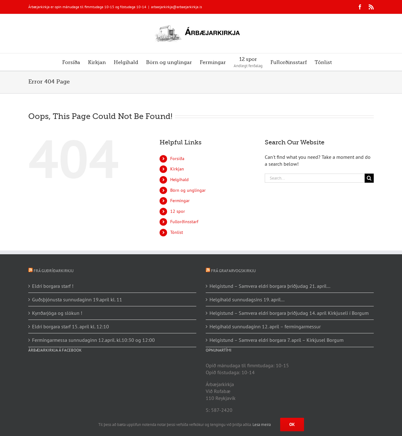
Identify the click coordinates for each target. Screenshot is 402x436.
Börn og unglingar (188, 190)
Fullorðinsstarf (184, 221)
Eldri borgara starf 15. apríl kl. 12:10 (70, 326)
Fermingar (180, 200)
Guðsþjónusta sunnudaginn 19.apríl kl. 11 (77, 299)
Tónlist (176, 232)
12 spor (177, 211)
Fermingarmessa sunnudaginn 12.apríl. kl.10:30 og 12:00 (93, 340)
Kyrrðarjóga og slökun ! (57, 313)
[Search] (369, 178)
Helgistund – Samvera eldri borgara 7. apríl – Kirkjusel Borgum (276, 340)
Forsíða (177, 158)
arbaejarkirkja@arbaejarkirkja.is (176, 6)
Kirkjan (177, 169)
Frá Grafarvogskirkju (233, 270)
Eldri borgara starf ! (52, 286)
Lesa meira (262, 424)
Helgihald (179, 179)
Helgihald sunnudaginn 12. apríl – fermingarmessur (265, 326)
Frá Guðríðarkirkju (53, 270)
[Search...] (315, 178)
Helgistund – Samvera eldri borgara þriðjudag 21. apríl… (269, 286)
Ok (292, 424)
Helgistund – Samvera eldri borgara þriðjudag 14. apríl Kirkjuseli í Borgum (289, 313)
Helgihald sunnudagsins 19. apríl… (247, 299)
